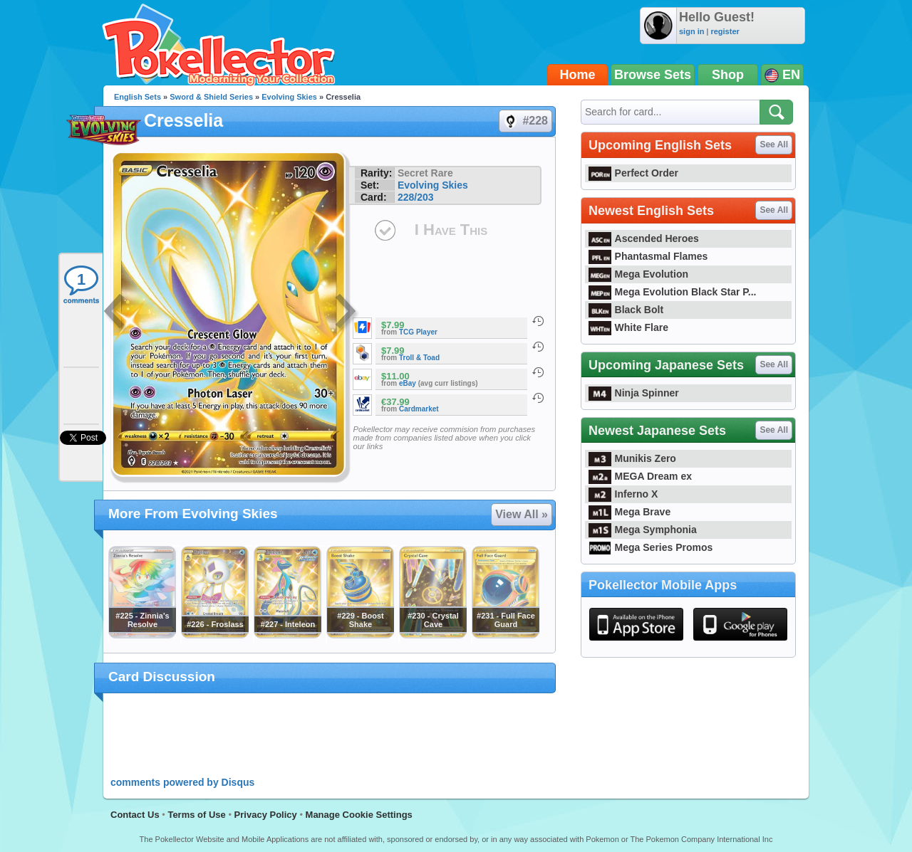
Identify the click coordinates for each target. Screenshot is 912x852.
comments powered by (182, 782)
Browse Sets (652, 75)
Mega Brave (629, 511)
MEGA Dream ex (640, 476)
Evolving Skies (289, 97)
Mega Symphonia (643, 529)
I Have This (451, 229)
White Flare (628, 327)
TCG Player (418, 332)
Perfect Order (633, 173)
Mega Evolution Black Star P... (673, 292)
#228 (525, 121)
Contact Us (135, 814)
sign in (691, 31)
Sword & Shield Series (211, 97)
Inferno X (623, 494)
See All (774, 144)
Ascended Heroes (644, 238)
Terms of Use (196, 814)
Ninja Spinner (634, 393)
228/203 (416, 197)
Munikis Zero (632, 458)
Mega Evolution (638, 274)
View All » (521, 514)
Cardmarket (419, 409)
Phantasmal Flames (648, 256)
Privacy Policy (265, 814)
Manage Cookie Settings (359, 814)
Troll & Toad (419, 358)
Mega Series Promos (650, 547)
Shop (728, 75)
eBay (407, 383)
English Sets (137, 97)
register (724, 31)
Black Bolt (626, 309)
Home (578, 75)
